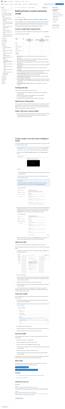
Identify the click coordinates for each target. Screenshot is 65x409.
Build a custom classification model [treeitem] (8, 64)
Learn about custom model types (22, 367)
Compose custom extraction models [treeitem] (8, 70)
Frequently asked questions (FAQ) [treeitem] (7, 37)
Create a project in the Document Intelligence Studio (58, 16)
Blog (14, 405)
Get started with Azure (59, 4)
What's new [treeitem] (4, 20)
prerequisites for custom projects (23, 150)
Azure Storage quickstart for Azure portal (27, 106)
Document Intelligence (31, 7)
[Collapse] (11, 8)
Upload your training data (57, 13)
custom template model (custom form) (25, 24)
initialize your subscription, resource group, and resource (31, 148)
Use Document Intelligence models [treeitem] (7, 48)
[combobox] (7, 10)
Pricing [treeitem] (4, 29)
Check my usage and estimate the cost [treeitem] (7, 51)
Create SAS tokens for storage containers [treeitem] (7, 53)
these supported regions (40, 184)
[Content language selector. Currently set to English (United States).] (6, 403)
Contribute (18, 405)
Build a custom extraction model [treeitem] (8, 62)
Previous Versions (9, 405)
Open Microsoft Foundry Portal (50, 4)
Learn (16, 7)
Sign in (63, 1)
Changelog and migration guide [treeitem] (8, 34)
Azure (19, 7)
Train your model (55, 19)
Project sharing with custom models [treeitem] (8, 67)
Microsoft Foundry (24, 7)
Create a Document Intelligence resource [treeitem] (8, 24)
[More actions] (49, 7)
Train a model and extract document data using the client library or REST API (30, 375)
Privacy (22, 405)
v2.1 (47, 19)
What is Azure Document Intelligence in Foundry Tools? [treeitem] (7, 18)
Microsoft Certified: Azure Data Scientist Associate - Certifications (25, 392)
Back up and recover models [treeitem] (7, 72)
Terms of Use (37, 405)
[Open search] (60, 1)
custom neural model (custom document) (40, 24)
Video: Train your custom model (58, 14)
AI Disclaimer (3, 405)
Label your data (55, 18)
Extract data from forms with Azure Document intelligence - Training (26, 387)
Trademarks (42, 405)
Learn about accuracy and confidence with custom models (26, 369)
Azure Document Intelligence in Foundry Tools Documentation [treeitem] (7, 14)
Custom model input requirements (56, 10)
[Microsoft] (2, 1)
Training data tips (55, 11)
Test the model (55, 20)
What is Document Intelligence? (22, 377)
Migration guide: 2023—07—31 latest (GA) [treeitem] (8, 58)
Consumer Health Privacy (29, 405)
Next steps (54, 22)
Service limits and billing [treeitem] (6, 30)
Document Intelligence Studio (31, 147)
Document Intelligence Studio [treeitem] (7, 26)
